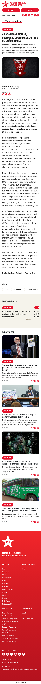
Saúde (4, 580)
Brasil (4, 575)
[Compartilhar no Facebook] (3, 94)
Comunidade (27, 608)
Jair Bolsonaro (18, 289)
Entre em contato (28, 619)
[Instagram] (26, 15)
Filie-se (30, 10)
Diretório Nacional (8, 635)
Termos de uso (7, 659)
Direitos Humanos (8, 589)
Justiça (4, 598)
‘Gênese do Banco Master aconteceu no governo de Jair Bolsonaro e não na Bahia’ (19, 367)
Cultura (4, 592)
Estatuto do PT (7, 616)
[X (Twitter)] (29, 15)
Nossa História (7, 613)
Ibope (6, 289)
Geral (23, 569)
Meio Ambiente (7, 601)
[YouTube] (32, 15)
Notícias (5, 565)
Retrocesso (32, 289)
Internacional (6, 578)
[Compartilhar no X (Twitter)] (6, 94)
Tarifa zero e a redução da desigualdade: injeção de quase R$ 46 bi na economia (20, 509)
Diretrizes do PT (28, 565)
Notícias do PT (7, 604)
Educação (5, 586)
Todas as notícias (12, 21)
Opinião (4, 595)
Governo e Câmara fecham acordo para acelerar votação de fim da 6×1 (19, 415)
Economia (5, 572)
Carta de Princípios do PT (10, 619)
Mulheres (5, 583)
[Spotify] (37, 15)
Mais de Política (8, 332)
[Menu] (36, 4)
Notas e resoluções (11, 553)
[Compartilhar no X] (35, 381)
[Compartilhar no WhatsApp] (9, 94)
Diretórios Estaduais (9, 641)
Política (7, 307)
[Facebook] (23, 15)
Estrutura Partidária (9, 627)
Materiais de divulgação (14, 555)
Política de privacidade (10, 662)
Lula (3, 569)
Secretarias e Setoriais (10, 638)
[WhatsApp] (35, 15)
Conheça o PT (7, 608)
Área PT (11, 10)
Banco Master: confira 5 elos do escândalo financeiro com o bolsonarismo (16, 314)
